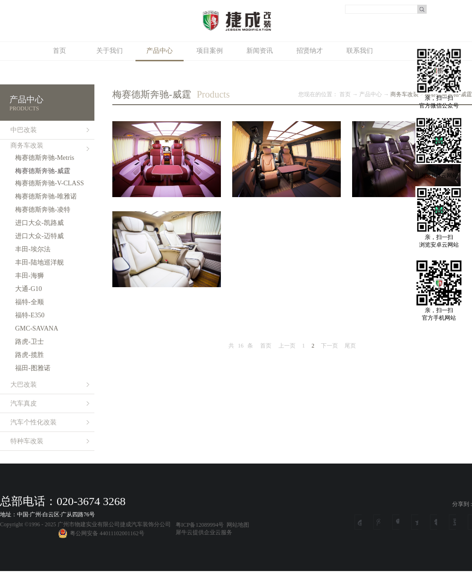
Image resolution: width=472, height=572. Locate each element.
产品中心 (370, 94)
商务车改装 (404, 94)
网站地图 (236, 525)
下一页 (329, 345)
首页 (59, 50)
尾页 (350, 345)
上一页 (286, 345)
